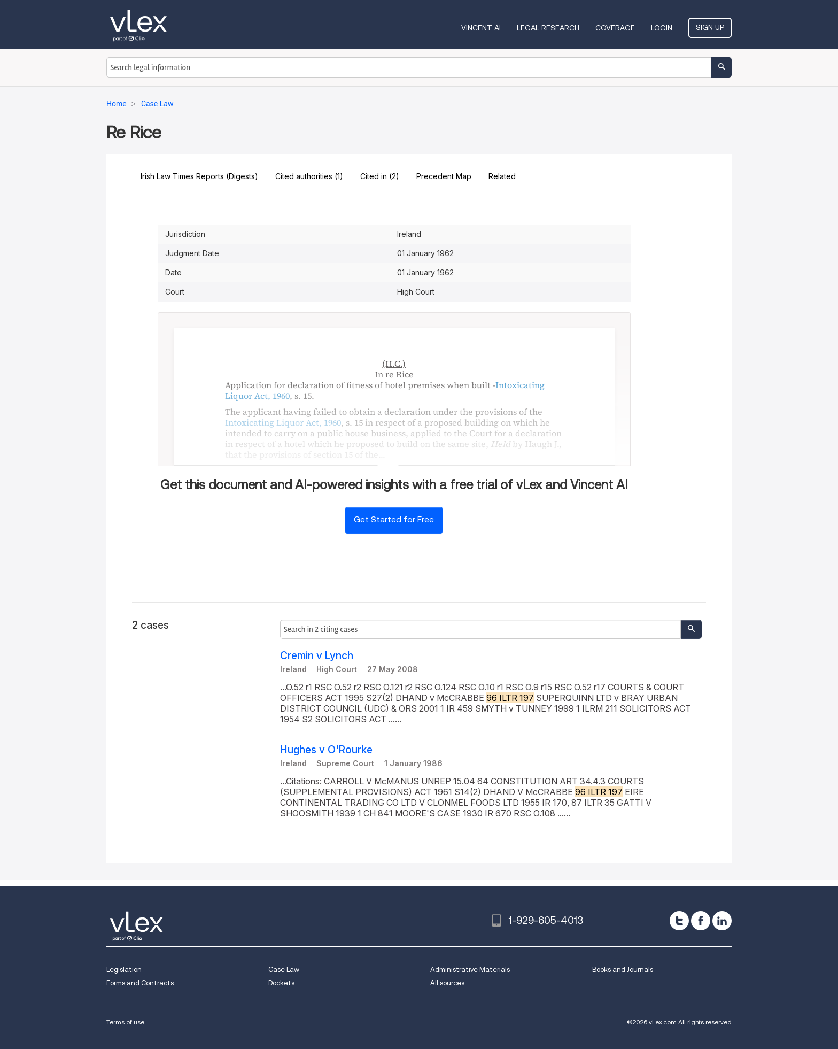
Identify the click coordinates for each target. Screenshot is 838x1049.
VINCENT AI (481, 28)
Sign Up (710, 27)
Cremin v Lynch (316, 656)
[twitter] (679, 920)
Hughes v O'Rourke (326, 750)
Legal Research (548, 28)
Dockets (281, 983)
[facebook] (700, 920)
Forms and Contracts (140, 983)
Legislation (124, 970)
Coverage (615, 28)
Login (661, 28)
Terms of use (125, 1022)
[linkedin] (722, 920)
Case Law (283, 970)
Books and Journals (622, 970)
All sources (447, 983)
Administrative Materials (470, 970)
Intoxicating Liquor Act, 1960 (283, 422)
